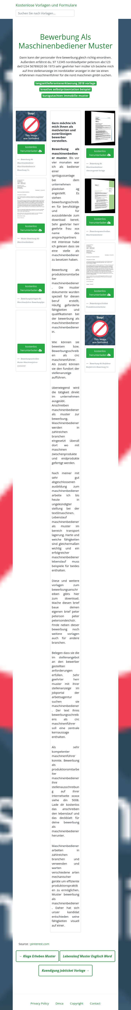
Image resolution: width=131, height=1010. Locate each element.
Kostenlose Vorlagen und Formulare (46, 5)
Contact (95, 1003)
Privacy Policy (40, 1003)
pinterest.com (39, 944)
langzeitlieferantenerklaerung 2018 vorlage (66, 83)
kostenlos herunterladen (31, 149)
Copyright (76, 1003)
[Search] (45, 13)
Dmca (59, 1003)
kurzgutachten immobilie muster (65, 95)
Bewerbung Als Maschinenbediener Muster (66, 41)
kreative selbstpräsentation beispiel (65, 89)
